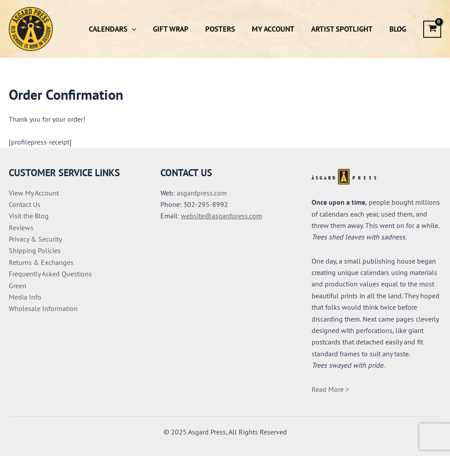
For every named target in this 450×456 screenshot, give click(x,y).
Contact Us (24, 204)
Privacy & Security (35, 239)
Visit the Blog (29, 215)
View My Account (34, 192)
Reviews (21, 227)
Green (17, 285)
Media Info (25, 297)
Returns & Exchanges (41, 262)
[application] (141, 29)
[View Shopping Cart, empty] (432, 29)
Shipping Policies (35, 250)
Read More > (330, 389)
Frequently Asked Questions (50, 273)
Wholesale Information (43, 308)
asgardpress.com (202, 192)
